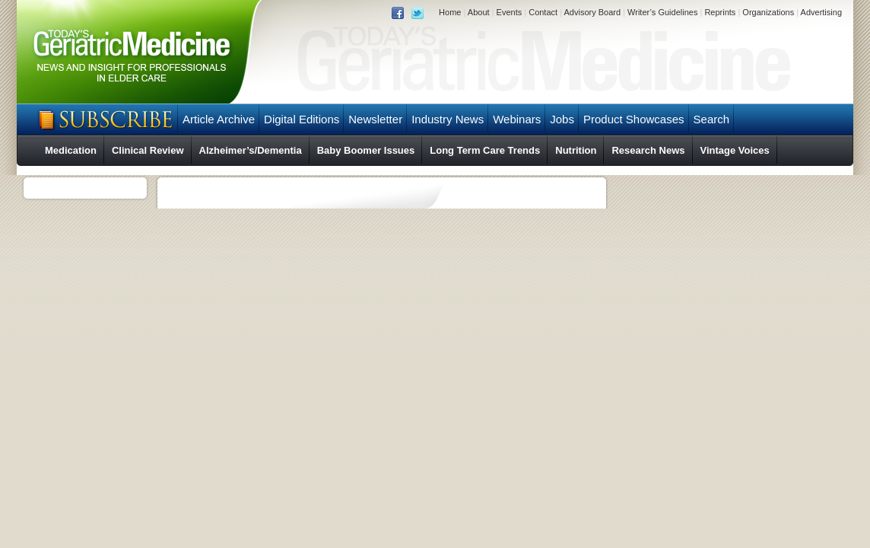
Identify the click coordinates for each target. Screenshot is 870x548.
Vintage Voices (735, 150)
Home (450, 12)
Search (712, 119)
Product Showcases (633, 119)
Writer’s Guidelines (662, 12)
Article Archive (219, 119)
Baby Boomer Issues (366, 150)
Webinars (517, 119)
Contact (543, 12)
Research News (647, 150)
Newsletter (375, 119)
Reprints (719, 12)
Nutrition (575, 150)
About (479, 12)
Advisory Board (592, 12)
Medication (71, 150)
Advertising (821, 12)
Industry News (447, 119)
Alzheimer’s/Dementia (250, 150)
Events (509, 12)
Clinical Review (148, 150)
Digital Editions (301, 119)
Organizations (768, 12)
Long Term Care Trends (485, 150)
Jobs (562, 119)
